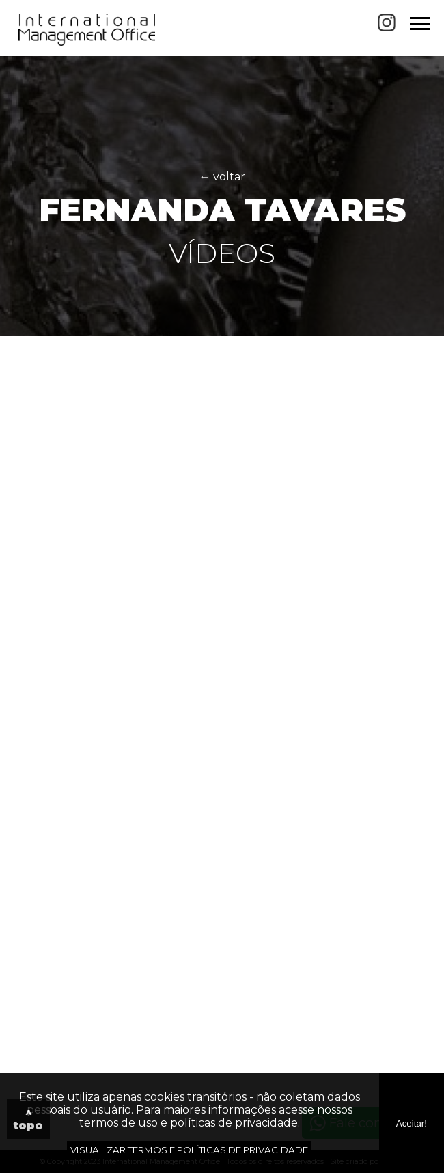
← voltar (222, 176)
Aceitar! (411, 1123)
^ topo (28, 1119)
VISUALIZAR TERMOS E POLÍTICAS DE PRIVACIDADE (189, 1149)
